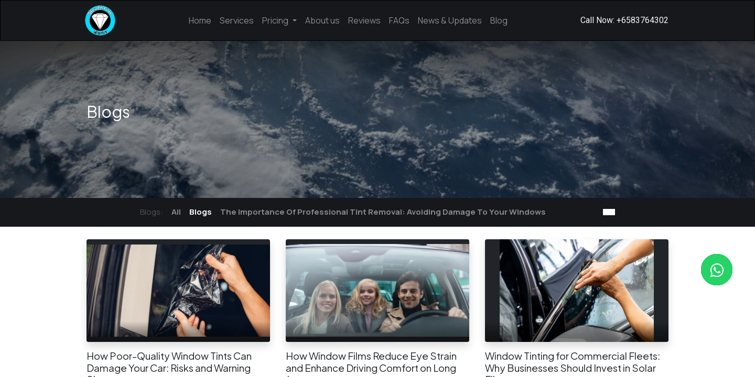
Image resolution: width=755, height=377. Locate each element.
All (176, 211)
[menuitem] (200, 20)
